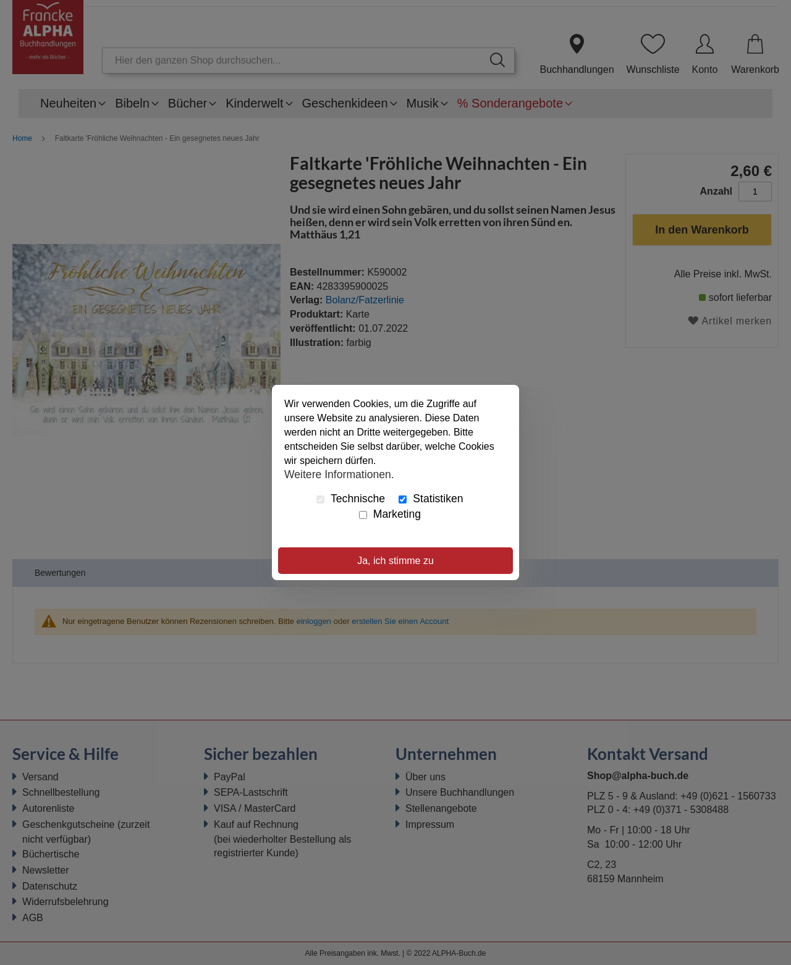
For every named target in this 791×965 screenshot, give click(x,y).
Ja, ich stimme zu (395, 560)
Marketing (390, 514)
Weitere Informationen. (339, 474)
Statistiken (431, 498)
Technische (350, 498)
